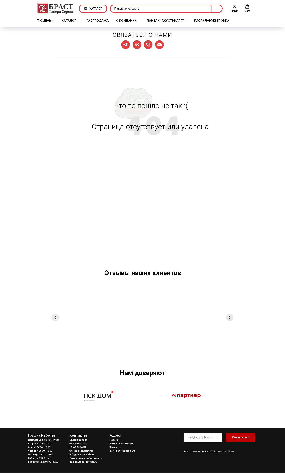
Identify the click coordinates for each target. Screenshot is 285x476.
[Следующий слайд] (229, 317)
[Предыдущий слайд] (55, 317)
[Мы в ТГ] (125, 44)
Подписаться (240, 437)
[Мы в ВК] (137, 44)
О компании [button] (127, 20)
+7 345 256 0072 (77, 447)
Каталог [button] (69, 20)
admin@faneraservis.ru (83, 461)
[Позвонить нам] (148, 44)
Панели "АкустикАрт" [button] (166, 20)
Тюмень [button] (44, 20)
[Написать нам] (159, 44)
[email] (203, 437)
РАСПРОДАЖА (97, 20)
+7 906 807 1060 (77, 443)
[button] (234, 8)
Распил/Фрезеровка (211, 20)
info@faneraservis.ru (82, 454)
